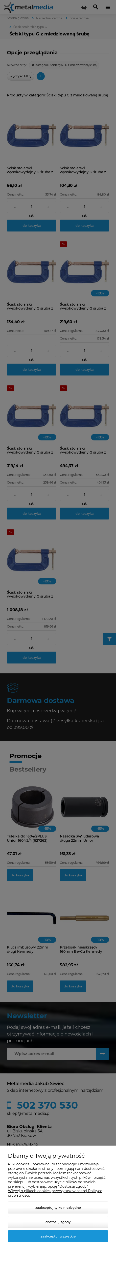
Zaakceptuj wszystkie (58, 1236)
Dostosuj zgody (58, 1222)
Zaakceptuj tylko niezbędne (58, 1207)
